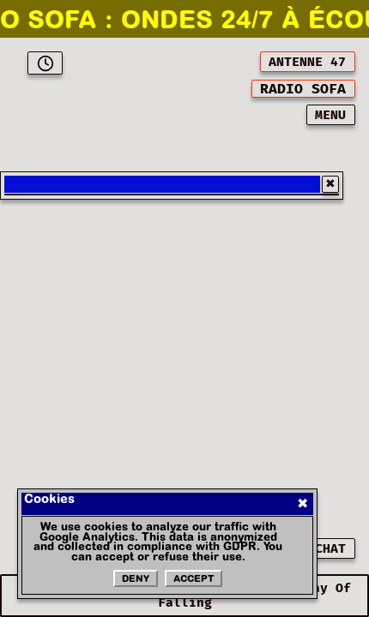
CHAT (330, 549)
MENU (330, 115)
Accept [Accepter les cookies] (193, 579)
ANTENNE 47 (307, 62)
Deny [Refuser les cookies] (135, 579)
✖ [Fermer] (302, 503)
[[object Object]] (303, 89)
